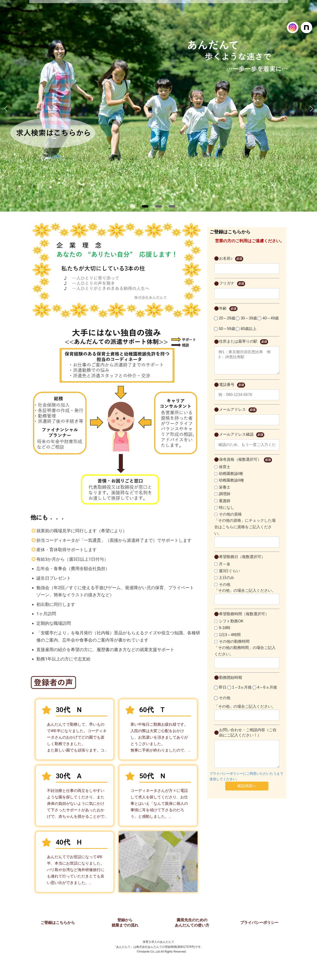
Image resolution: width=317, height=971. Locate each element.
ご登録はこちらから (57, 923)
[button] (145, 206)
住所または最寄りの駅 (243, 341)
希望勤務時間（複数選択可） (244, 619)
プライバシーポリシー (259, 923)
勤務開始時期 (230, 682)
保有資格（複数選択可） (245, 464)
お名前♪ (231, 258)
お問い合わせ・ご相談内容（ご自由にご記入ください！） (248, 737)
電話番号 (232, 389)
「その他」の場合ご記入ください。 (245, 595)
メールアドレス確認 (241, 439)
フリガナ (232, 283)
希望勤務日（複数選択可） (242, 562)
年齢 (228, 308)
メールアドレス (237, 414)
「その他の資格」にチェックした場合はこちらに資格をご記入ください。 (245, 531)
